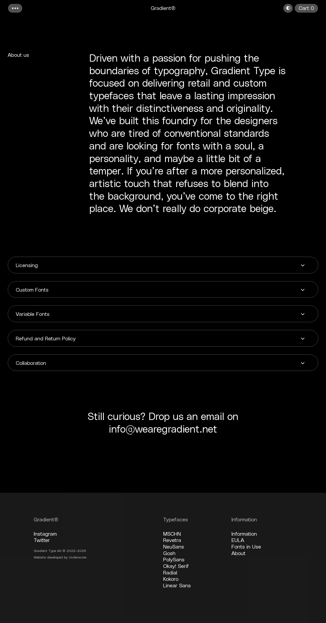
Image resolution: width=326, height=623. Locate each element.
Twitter (42, 540)
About (238, 553)
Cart (306, 8)
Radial (170, 572)
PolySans (173, 559)
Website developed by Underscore (60, 557)
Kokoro (170, 578)
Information (244, 533)
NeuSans (173, 546)
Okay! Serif (176, 566)
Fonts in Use (246, 546)
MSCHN (172, 533)
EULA (237, 540)
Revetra (172, 540)
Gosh (169, 553)
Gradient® (163, 8)
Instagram (45, 533)
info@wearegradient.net (163, 428)
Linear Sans (177, 585)
